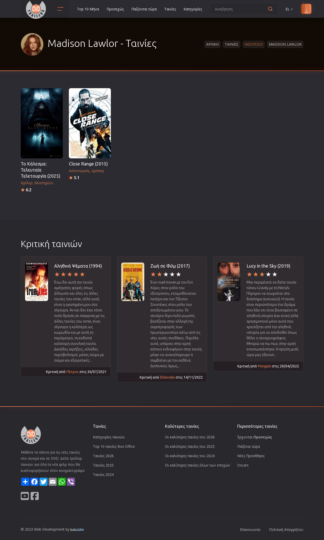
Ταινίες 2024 (103, 474)
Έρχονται (254, 437)
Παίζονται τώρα (144, 9)
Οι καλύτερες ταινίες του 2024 (190, 455)
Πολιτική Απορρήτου (286, 529)
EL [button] (290, 9)
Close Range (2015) (88, 163)
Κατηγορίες (193, 9)
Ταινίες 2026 (103, 455)
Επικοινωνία (250, 529)
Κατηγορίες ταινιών (109, 437)
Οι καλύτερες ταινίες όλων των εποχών (197, 465)
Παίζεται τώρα (248, 446)
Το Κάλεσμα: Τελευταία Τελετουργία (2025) (40, 169)
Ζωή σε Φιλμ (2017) (170, 266)
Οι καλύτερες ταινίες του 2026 (190, 437)
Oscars (243, 465)
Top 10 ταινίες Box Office (114, 446)
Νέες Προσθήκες (251, 455)
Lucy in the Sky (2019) (268, 266)
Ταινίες (170, 9)
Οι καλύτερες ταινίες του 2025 (190, 446)
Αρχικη (212, 44)
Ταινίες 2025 (103, 465)
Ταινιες (231, 44)
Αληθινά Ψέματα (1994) (78, 266)
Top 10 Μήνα (88, 9)
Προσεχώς (115, 9)
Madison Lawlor (285, 44)
